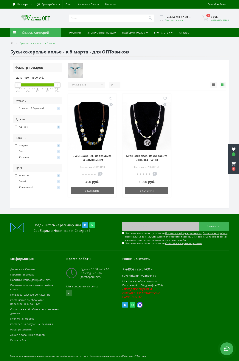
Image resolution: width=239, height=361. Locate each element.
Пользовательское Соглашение (30, 294)
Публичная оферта (22, 318)
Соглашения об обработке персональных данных (178, 236)
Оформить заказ (220, 19)
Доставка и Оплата (88, 4)
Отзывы (184, 32)
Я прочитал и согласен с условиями (163, 243)
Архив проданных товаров (27, 335)
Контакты (110, 4)
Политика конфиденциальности (30, 280)
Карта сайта (18, 340)
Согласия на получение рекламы (183, 243)
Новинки (75, 32)
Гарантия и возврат (23, 274)
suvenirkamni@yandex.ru (139, 275)
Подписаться (214, 226)
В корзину (92, 190)
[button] (48, 4)
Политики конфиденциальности (183, 233)
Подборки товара (135, 32)
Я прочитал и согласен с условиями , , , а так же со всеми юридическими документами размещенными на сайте (176, 237)
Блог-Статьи (163, 32)
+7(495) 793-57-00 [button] (137, 269)
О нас (69, 4)
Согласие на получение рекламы (31, 324)
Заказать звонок (174, 20)
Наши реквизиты (21, 329)
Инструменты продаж (101, 32)
